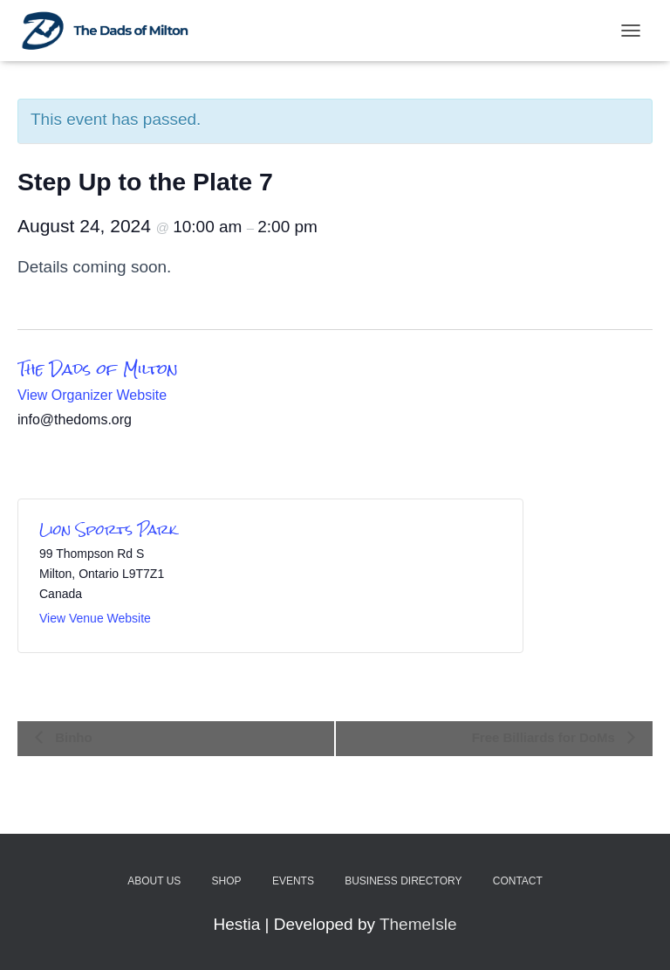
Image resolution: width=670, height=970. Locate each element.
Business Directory (403, 881)
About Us (154, 881)
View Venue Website (95, 618)
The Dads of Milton (97, 369)
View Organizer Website (92, 395)
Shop (227, 881)
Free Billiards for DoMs (545, 737)
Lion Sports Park (108, 529)
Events (293, 881)
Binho (71, 737)
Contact (518, 881)
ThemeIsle (418, 924)
